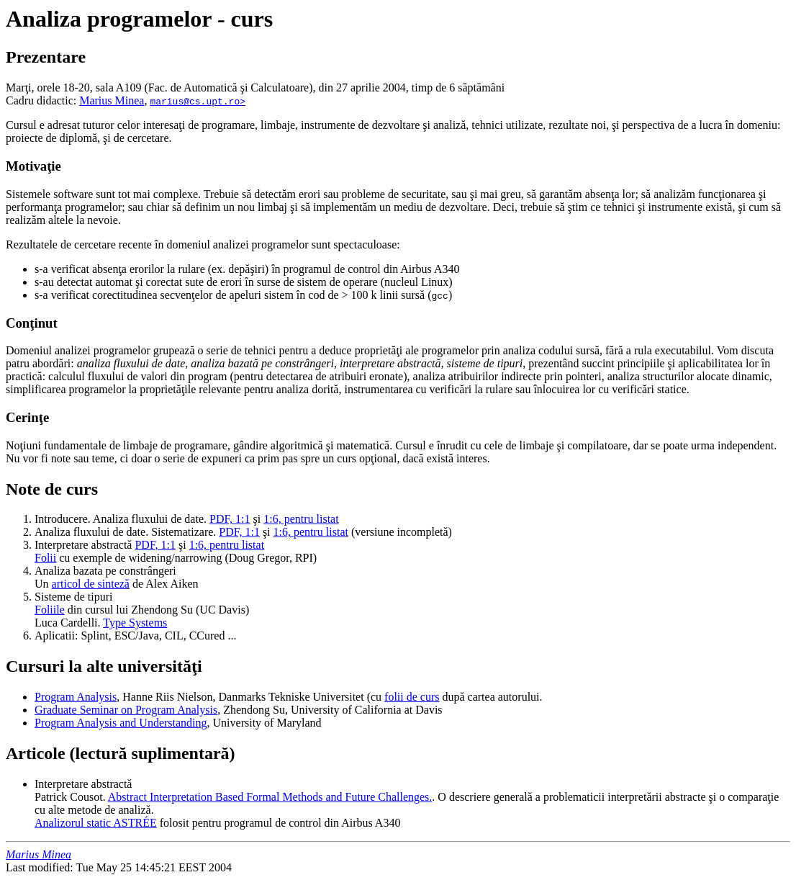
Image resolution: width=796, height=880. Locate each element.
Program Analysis (76, 697)
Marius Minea (111, 100)
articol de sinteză (91, 584)
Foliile (50, 609)
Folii (45, 558)
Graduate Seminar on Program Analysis (126, 710)
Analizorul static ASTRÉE (96, 823)
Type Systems (135, 622)
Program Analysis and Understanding (121, 723)
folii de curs (411, 697)
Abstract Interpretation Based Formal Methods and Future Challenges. (270, 797)
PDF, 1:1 (229, 519)
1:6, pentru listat (300, 519)
